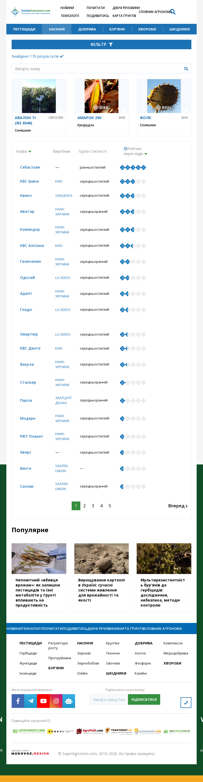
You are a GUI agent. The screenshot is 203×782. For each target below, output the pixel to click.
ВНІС (122, 118)
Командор (26, 230)
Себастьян (26, 167)
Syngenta (62, 196)
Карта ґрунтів (124, 15)
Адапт (22, 295)
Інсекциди (28, 694)
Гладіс (22, 312)
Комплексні (174, 663)
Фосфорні (143, 683)
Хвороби (147, 29)
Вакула (23, 373)
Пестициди (24, 29)
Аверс (21, 462)
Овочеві (113, 683)
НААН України (61, 212)
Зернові (84, 673)
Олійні (82, 694)
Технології (70, 15)
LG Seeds (61, 279)
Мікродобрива (175, 673)
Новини (67, 8)
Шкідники (179, 29)
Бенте (21, 478)
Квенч (22, 196)
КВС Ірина (25, 181)
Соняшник (23, 130)
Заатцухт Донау (62, 410)
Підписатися (144, 720)
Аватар (23, 212)
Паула (22, 409)
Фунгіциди (28, 683)
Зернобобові (88, 683)
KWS (57, 181)
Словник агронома (155, 12)
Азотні (140, 673)
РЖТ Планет (27, 446)
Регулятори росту (58, 666)
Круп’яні (113, 663)
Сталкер (24, 391)
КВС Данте (26, 356)
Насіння (57, 29)
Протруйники (59, 678)
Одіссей (23, 279)
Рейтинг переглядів (133, 151)
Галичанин (26, 263)
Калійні (141, 694)
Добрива (87, 29)
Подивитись (98, 15)
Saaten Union (60, 479)
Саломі (23, 497)
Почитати (96, 8)
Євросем (56, 118)
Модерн (23, 428)
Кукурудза (85, 125)
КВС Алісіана (28, 247)
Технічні (113, 673)
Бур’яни (117, 29)
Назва (21, 151)
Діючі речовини (126, 8)
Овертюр (25, 342)
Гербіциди (29, 673)
